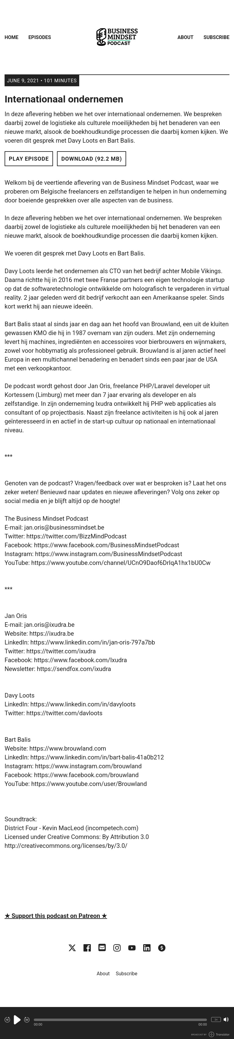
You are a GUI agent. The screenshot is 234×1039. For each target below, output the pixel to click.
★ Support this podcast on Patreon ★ (56, 915)
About (185, 37)
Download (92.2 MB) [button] (91, 158)
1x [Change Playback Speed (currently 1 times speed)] (216, 1019)
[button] (120, 1020)
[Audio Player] (117, 1023)
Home (11, 37)
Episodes (39, 37)
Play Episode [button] (29, 158)
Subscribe (216, 37)
